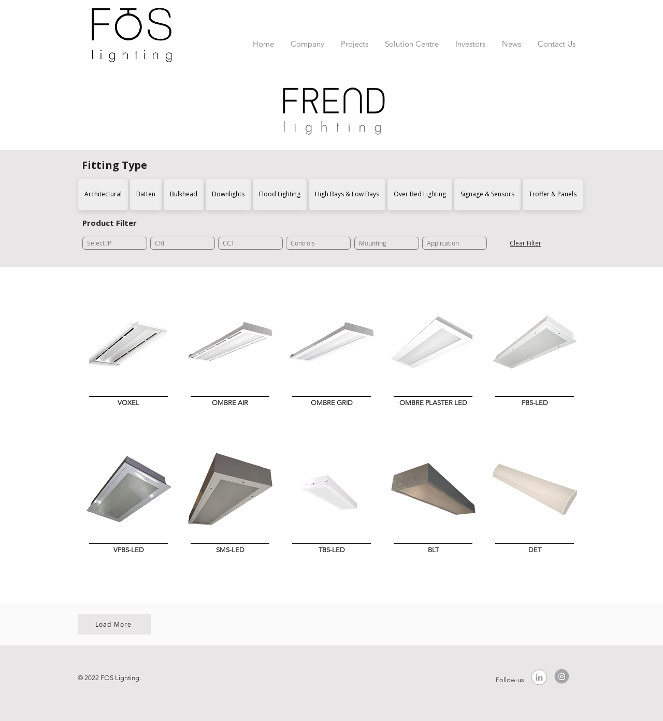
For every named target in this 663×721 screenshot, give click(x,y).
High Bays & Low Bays (346, 194)
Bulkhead (183, 194)
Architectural (103, 194)
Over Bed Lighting (419, 194)
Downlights (227, 194)
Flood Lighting (279, 194)
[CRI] (182, 243)
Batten (145, 194)
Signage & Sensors (487, 194)
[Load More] (114, 624)
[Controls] (318, 243)
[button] (307, 39)
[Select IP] (114, 243)
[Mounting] (386, 243)
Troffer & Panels (552, 194)
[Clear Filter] (525, 243)
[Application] (454, 243)
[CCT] (250, 243)
